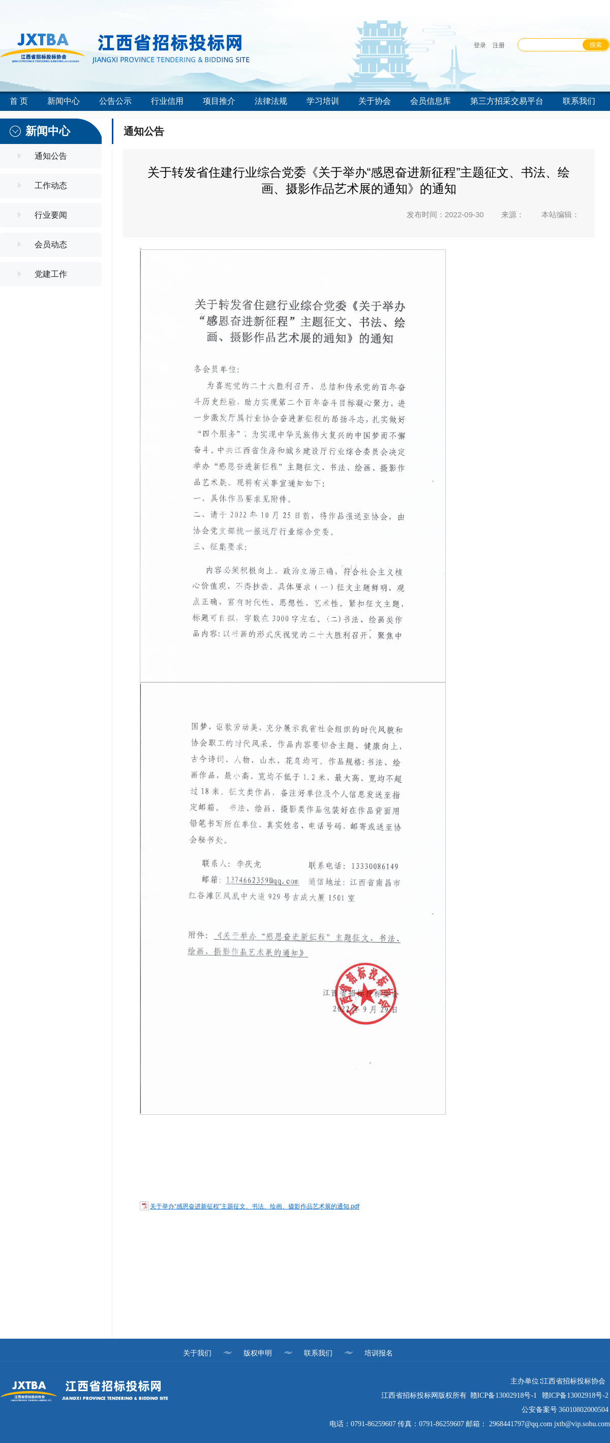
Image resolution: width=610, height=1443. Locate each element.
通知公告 (51, 156)
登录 (480, 45)
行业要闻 (51, 215)
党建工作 (51, 274)
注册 (499, 45)
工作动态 (51, 185)
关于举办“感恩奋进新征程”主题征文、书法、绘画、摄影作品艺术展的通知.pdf (254, 1206)
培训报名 (378, 1353)
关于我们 (197, 1353)
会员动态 (51, 244)
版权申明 (257, 1353)
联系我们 (318, 1353)
